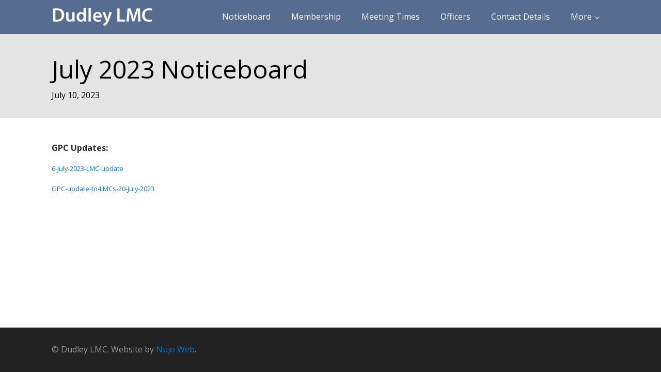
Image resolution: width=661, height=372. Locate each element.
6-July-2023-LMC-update (87, 168)
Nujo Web (175, 349)
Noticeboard (246, 16)
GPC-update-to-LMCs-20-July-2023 (103, 188)
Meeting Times (390, 16)
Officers (455, 16)
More (581, 16)
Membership (316, 16)
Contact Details (520, 16)
